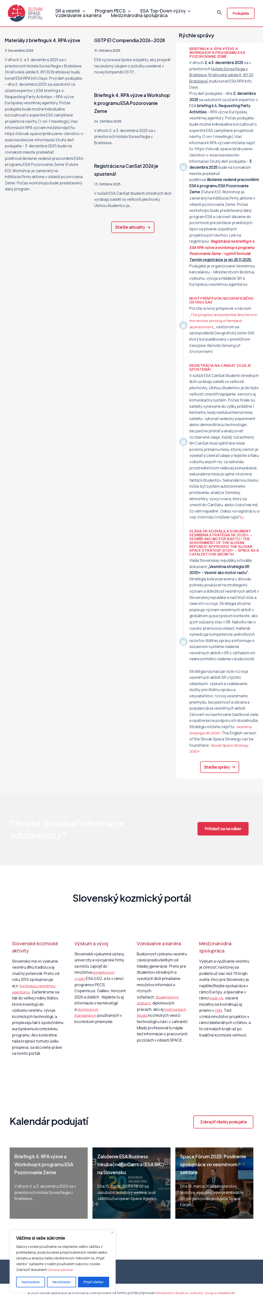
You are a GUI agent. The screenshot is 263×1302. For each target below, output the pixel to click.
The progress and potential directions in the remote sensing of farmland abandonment (223, 321)
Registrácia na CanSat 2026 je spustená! (221, 367)
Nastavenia (30, 1282)
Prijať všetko (94, 1282)
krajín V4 (217, 998)
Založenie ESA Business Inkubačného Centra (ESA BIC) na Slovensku (130, 1164)
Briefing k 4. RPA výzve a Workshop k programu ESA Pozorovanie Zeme (128, 110)
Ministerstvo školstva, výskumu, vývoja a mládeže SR (195, 1292)
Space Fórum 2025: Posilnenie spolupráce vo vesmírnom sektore (212, 1164)
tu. (242, 517)
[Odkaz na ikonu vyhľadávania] (219, 14)
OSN (219, 1010)
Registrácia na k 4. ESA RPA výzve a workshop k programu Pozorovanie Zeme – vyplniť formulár (223, 247)
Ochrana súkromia (62, 1270)
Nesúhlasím (62, 1282)
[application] (81, 8)
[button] (132, 235)
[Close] (112, 1232)
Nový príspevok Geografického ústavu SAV (223, 300)
